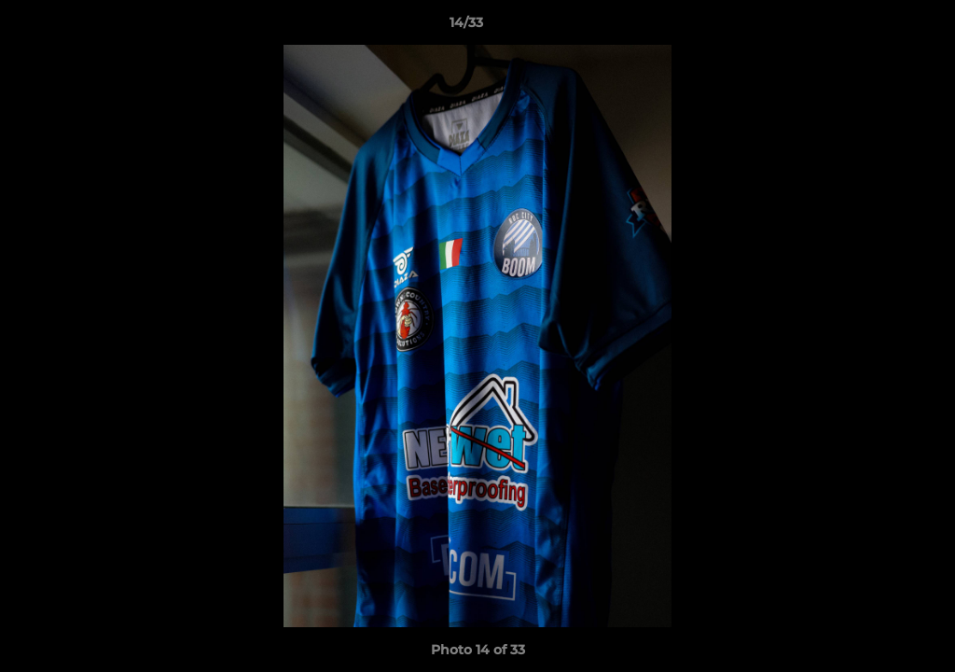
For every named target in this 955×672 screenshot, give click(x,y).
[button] (876, 27)
